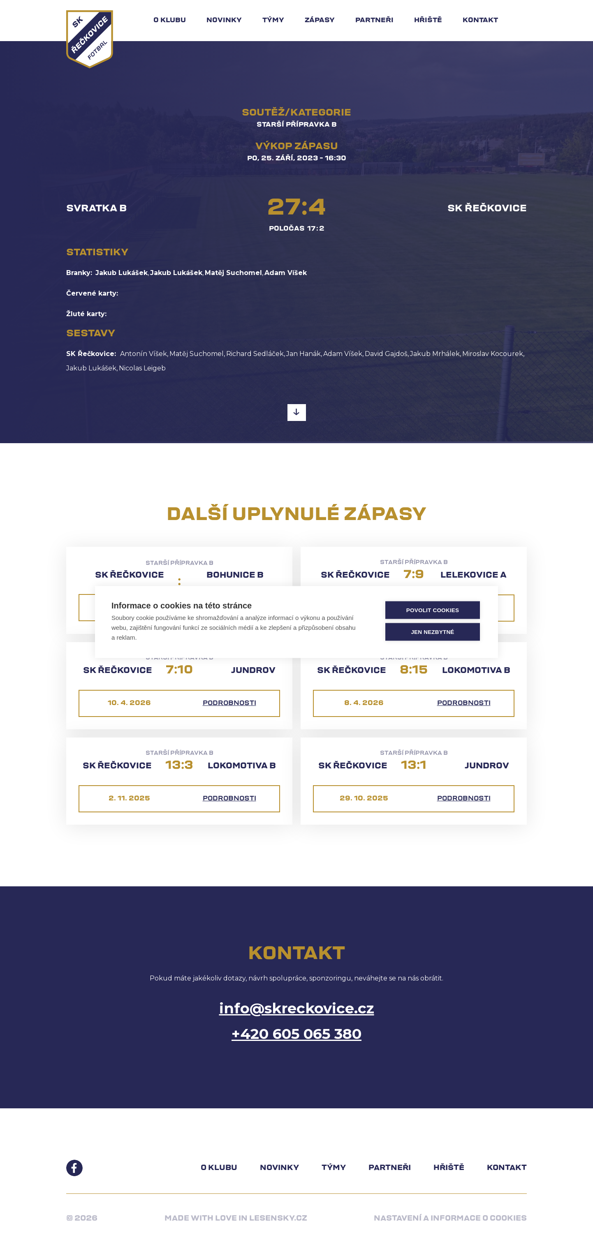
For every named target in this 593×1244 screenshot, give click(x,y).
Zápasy (320, 20)
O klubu (169, 20)
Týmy (273, 20)
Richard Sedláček (255, 354)
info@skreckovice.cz (296, 1008)
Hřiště (428, 20)
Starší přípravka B (297, 125)
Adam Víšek (285, 273)
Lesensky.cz (278, 1219)
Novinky (224, 20)
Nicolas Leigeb (142, 368)
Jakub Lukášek (121, 273)
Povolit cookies (432, 610)
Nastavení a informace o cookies (450, 1219)
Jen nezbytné (432, 632)
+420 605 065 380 (296, 1034)
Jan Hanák (303, 354)
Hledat (523, 20)
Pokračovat (296, 413)
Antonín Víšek (143, 354)
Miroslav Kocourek (492, 354)
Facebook (74, 1168)
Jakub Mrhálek (435, 354)
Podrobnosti (229, 703)
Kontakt (480, 20)
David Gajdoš (386, 354)
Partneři (374, 20)
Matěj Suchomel (233, 273)
